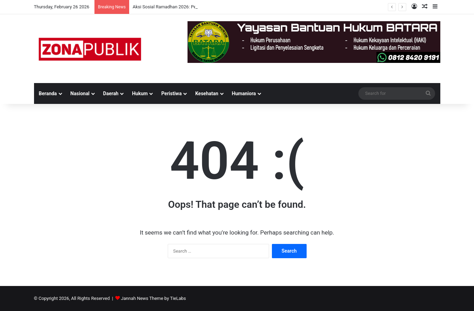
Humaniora (244, 93)
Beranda (48, 93)
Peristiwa (171, 93)
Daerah (110, 93)
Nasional (80, 93)
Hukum (140, 93)
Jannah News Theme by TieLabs (153, 298)
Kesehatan (206, 93)
